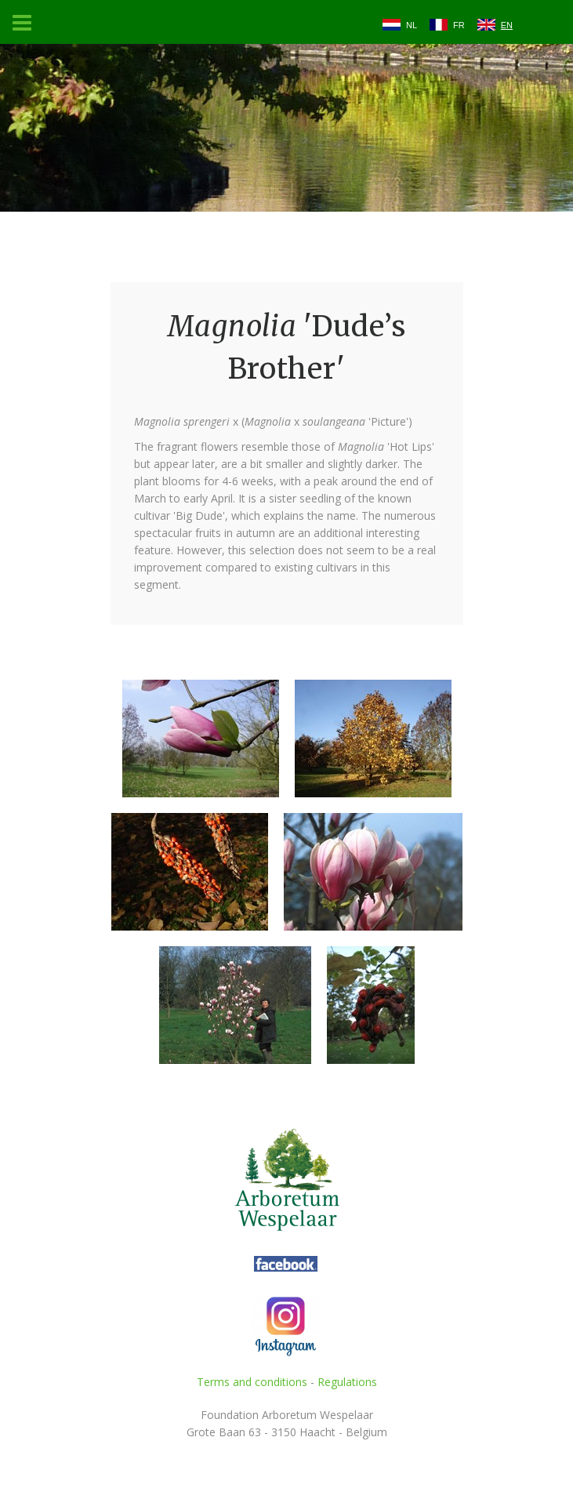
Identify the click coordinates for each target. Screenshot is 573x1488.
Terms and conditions (252, 1381)
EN (507, 25)
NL (411, 25)
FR (459, 25)
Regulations (347, 1381)
